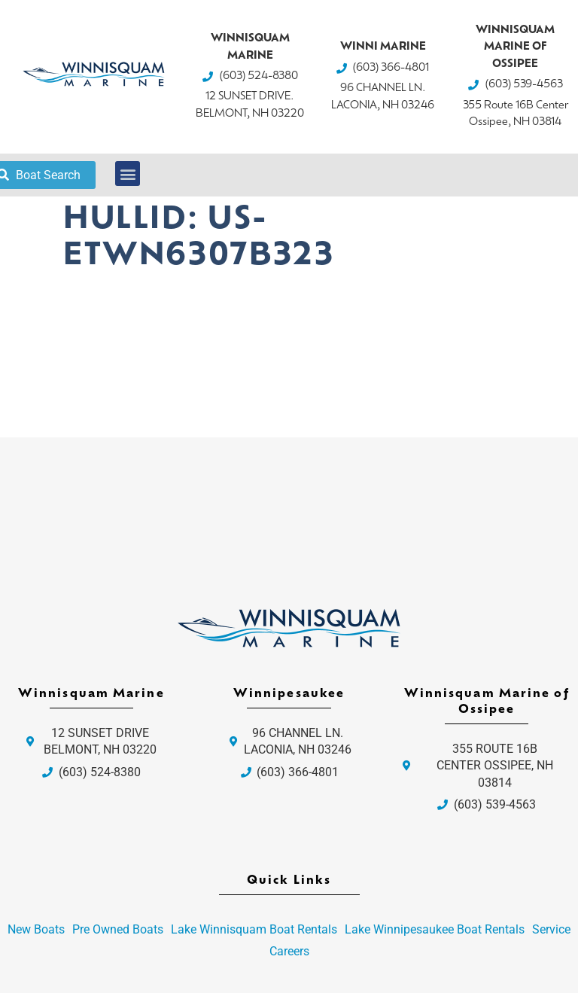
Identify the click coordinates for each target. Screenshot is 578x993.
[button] (127, 173)
